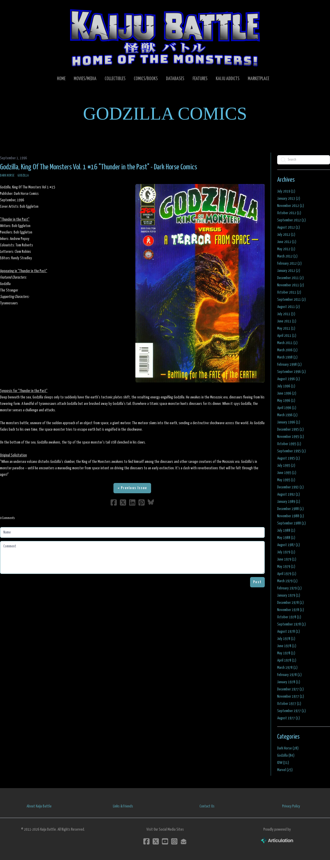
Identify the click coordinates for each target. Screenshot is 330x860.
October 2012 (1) (289, 213)
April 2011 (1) (286, 336)
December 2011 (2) (290, 278)
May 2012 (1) (286, 249)
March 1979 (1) (287, 581)
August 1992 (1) (288, 494)
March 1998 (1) (287, 357)
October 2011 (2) (289, 292)
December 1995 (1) (290, 429)
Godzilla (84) (285, 755)
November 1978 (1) (290, 610)
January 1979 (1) (288, 595)
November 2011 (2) (290, 285)
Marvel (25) (285, 770)
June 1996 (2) (286, 393)
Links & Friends (123, 806)
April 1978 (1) (286, 660)
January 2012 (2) (288, 271)
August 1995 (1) (288, 458)
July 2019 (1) (286, 191)
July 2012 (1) (286, 235)
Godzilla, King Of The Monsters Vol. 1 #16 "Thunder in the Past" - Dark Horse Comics (98, 167)
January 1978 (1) (288, 682)
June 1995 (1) (286, 473)
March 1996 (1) (287, 415)
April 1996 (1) (286, 408)
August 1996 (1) (288, 379)
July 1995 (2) (286, 465)
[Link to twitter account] (156, 841)
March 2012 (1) (287, 256)
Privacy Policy (291, 806)
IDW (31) (283, 763)
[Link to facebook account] (146, 841)
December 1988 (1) (290, 509)
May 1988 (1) (286, 538)
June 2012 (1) (286, 242)
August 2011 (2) (288, 307)
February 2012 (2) (289, 263)
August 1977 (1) (288, 718)
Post (257, 582)
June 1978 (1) (286, 646)
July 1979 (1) (286, 552)
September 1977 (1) (291, 711)
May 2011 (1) (286, 328)
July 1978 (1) (286, 639)
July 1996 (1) (286, 386)
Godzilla (23, 175)
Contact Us (207, 806)
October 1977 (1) (289, 704)
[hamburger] (10, 8)
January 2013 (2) (288, 199)
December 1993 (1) (290, 487)
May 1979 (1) (286, 567)
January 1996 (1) (288, 422)
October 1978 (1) (289, 617)
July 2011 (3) (286, 314)
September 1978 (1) (291, 624)
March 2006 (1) (287, 350)
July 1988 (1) (286, 530)
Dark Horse (7, 175)
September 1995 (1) (291, 451)
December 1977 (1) (290, 689)
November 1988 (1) (290, 516)
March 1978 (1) (287, 668)
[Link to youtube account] (165, 841)
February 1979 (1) (289, 588)
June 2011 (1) (286, 321)
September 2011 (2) (291, 300)
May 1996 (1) (286, 401)
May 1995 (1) (286, 480)
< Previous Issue (132, 488)
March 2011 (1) (287, 343)
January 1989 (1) (288, 502)
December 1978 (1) (290, 603)
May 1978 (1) (286, 653)
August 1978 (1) (288, 631)
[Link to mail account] (183, 841)
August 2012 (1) (288, 227)
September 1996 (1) (291, 372)
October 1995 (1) (289, 444)
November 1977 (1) (290, 696)
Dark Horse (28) (288, 748)
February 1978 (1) (289, 675)
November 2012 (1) (290, 206)
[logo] (165, 37)
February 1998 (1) (289, 364)
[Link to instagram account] (174, 841)
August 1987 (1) (288, 545)
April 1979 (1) (286, 574)
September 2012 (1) (291, 220)
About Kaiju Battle (39, 806)
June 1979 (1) (286, 559)
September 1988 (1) (291, 523)
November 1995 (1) (290, 437)
